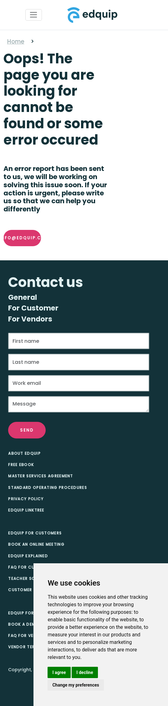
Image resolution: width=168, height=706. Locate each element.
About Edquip (24, 453)
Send (27, 430)
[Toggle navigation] (33, 15)
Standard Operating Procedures (47, 487)
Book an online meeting (36, 544)
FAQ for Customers (31, 567)
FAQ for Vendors (28, 635)
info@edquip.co (22, 238)
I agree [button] (59, 672)
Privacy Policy (25, 499)
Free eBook (21, 464)
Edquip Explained (28, 556)
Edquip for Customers (35, 533)
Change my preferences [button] (75, 684)
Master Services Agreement (40, 476)
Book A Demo (23, 624)
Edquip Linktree (26, 510)
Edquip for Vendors (31, 613)
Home (15, 41)
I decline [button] (84, 672)
